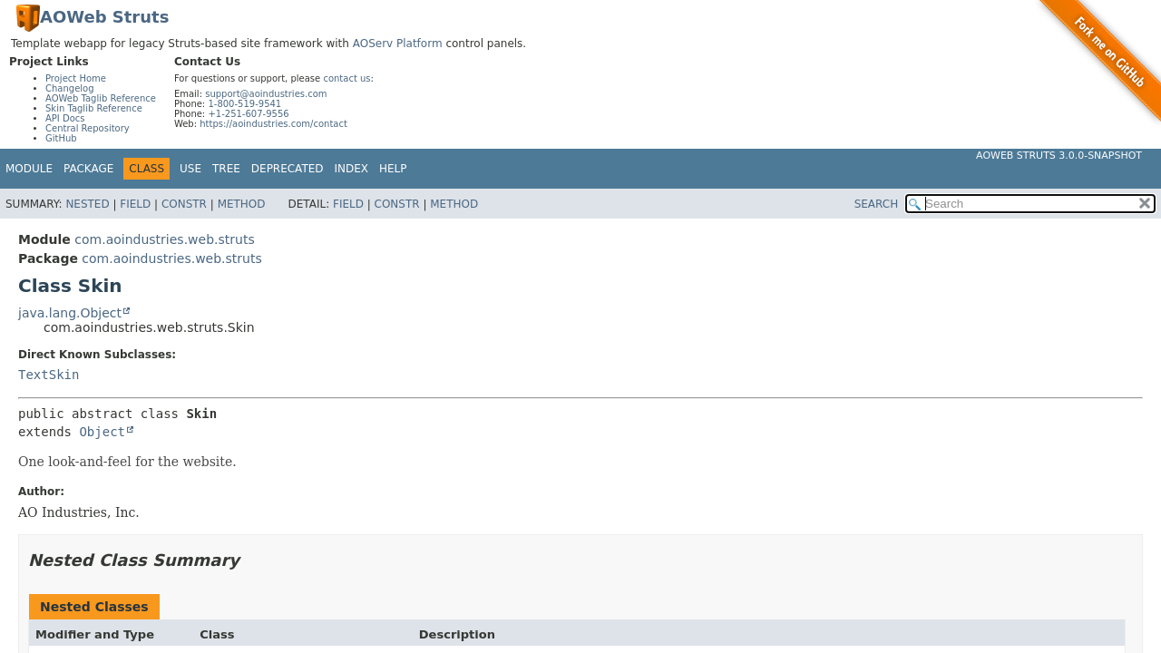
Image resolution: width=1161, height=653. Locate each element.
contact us (346, 78)
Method (242, 204)
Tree (226, 168)
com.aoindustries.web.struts (164, 239)
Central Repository (87, 128)
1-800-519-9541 (244, 104)
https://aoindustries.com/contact (273, 124)
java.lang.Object (70, 313)
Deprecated (287, 168)
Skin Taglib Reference (93, 108)
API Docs (65, 118)
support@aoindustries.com (266, 94)
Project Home (75, 78)
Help (393, 168)
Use (190, 168)
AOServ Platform (398, 43)
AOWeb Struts (104, 16)
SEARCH (876, 204)
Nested (87, 204)
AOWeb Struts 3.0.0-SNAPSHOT (1059, 155)
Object (102, 431)
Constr (184, 204)
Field (135, 204)
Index (352, 168)
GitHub (61, 138)
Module (29, 168)
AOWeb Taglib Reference (100, 98)
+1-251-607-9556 (248, 114)
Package (88, 168)
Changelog (69, 88)
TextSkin (48, 374)
